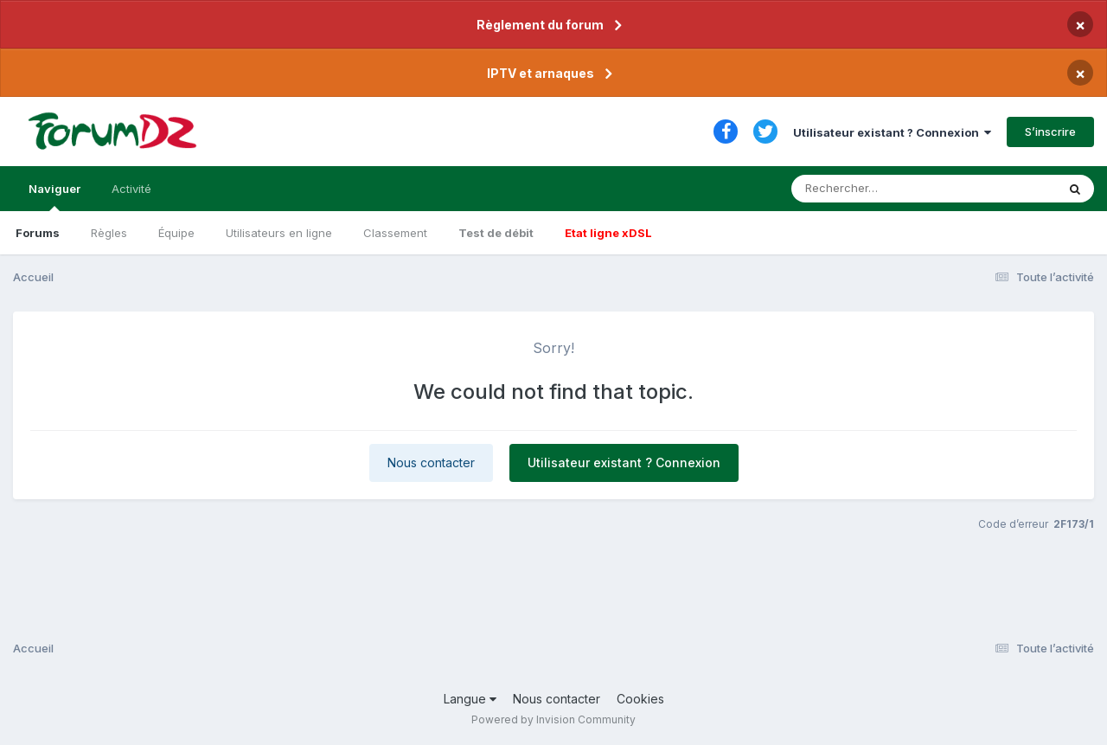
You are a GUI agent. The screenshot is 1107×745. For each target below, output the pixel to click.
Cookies (640, 698)
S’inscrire (1050, 131)
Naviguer (54, 196)
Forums (38, 233)
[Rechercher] (874, 188)
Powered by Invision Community (553, 719)
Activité (131, 189)
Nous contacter (431, 462)
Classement (395, 233)
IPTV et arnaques (540, 73)
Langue (470, 698)
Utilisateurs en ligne (279, 233)
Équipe (176, 233)
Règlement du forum (540, 24)
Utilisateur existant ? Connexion (892, 132)
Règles (109, 233)
